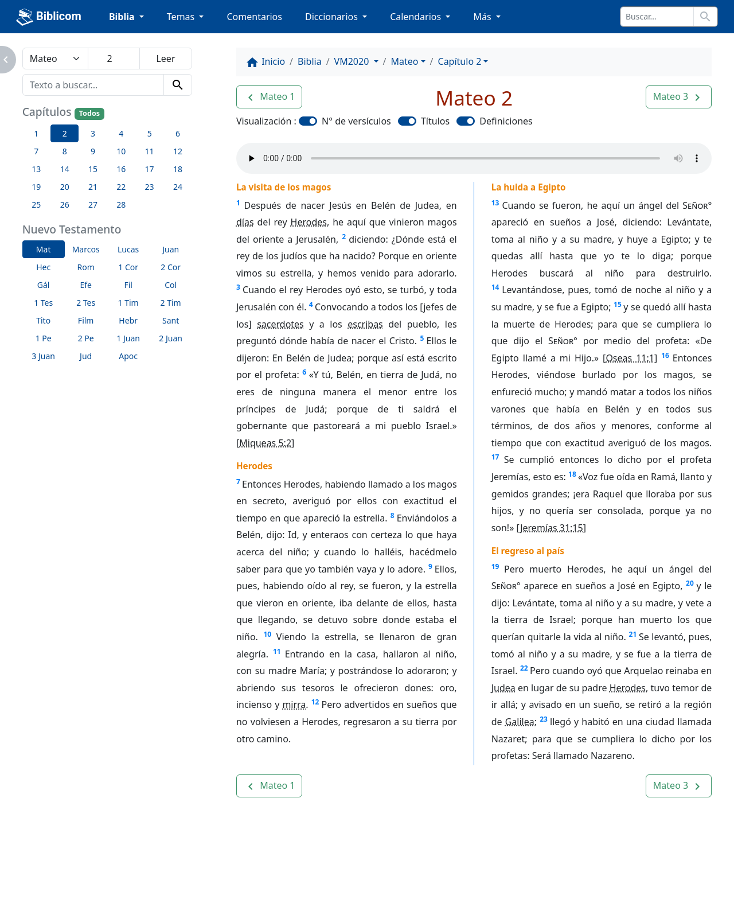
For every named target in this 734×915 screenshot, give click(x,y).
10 (267, 634)
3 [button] (93, 133)
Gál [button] (43, 284)
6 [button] (177, 133)
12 (315, 702)
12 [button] (177, 151)
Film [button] (86, 320)
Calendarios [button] (416, 16)
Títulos (435, 121)
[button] (269, 96)
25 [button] (36, 204)
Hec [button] (43, 267)
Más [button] (483, 16)
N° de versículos (356, 121)
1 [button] (36, 133)
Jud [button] (86, 356)
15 (618, 304)
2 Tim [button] (171, 302)
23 (544, 719)
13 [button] (36, 168)
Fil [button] (128, 284)
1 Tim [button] (128, 302)
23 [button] (149, 186)
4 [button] (121, 133)
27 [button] (92, 204)
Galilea (519, 721)
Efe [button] (86, 284)
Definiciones (505, 121)
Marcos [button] (86, 249)
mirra (294, 704)
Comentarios (254, 16)
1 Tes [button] (43, 302)
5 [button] (149, 133)
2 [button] (65, 133)
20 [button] (64, 186)
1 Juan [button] (128, 338)
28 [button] (121, 204)
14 (495, 287)
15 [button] (92, 168)
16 (665, 355)
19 (495, 566)
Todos (89, 113)
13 (495, 203)
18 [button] (177, 168)
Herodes (309, 222)
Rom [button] (86, 267)
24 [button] (177, 186)
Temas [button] (182, 16)
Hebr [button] (128, 320)
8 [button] (65, 151)
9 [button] (93, 151)
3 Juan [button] (43, 356)
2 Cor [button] (171, 267)
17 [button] (149, 168)
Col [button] (171, 284)
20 (690, 583)
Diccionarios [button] (332, 16)
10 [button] (121, 151)
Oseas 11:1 (630, 358)
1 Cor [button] (128, 267)
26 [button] (64, 204)
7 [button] (36, 151)
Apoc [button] (128, 356)
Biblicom (48, 17)
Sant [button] (170, 320)
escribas (365, 324)
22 (524, 668)
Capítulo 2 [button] (460, 61)
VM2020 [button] (353, 61)
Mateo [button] (405, 61)
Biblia (310, 61)
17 (495, 457)
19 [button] (36, 186)
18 (572, 474)
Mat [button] (43, 249)
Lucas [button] (128, 249)
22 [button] (121, 186)
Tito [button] (43, 320)
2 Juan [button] (170, 338)
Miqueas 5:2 (265, 443)
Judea (503, 688)
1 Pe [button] (44, 338)
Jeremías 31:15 (551, 527)
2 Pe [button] (86, 338)
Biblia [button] (123, 16)
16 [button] (121, 168)
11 (277, 651)
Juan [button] (170, 249)
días (245, 222)
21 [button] (92, 186)
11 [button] (149, 151)
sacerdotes (280, 324)
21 (633, 634)
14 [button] (64, 168)
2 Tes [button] (85, 302)
